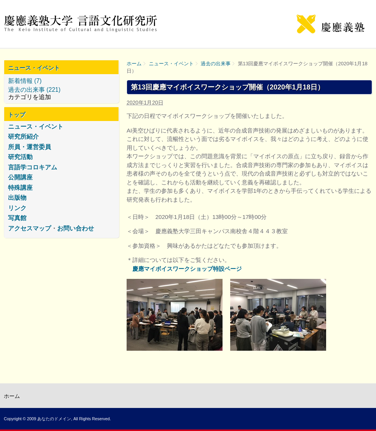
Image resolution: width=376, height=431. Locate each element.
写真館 (17, 218)
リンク (17, 208)
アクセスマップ (29, 228)
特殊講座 (20, 187)
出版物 (17, 197)
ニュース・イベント (171, 63)
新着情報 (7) (24, 81)
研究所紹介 (23, 136)
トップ (16, 114)
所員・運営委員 (29, 147)
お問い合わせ (75, 228)
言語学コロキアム (32, 167)
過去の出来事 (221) (34, 89)
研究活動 (20, 157)
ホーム (134, 63)
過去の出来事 (216, 63)
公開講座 (20, 177)
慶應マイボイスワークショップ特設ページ (187, 268)
